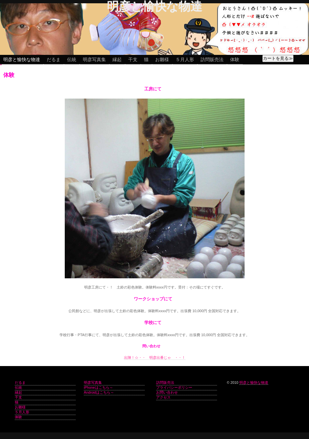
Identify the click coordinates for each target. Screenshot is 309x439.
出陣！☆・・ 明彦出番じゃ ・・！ (154, 357)
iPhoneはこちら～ (98, 387)
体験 (234, 59)
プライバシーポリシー (174, 387)
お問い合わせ (167, 392)
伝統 (71, 59)
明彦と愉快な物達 (21, 59)
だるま (53, 59)
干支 (132, 59)
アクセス (163, 397)
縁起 (117, 59)
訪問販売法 (212, 59)
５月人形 (185, 59)
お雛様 (162, 59)
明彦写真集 (94, 59)
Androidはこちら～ (99, 392)
